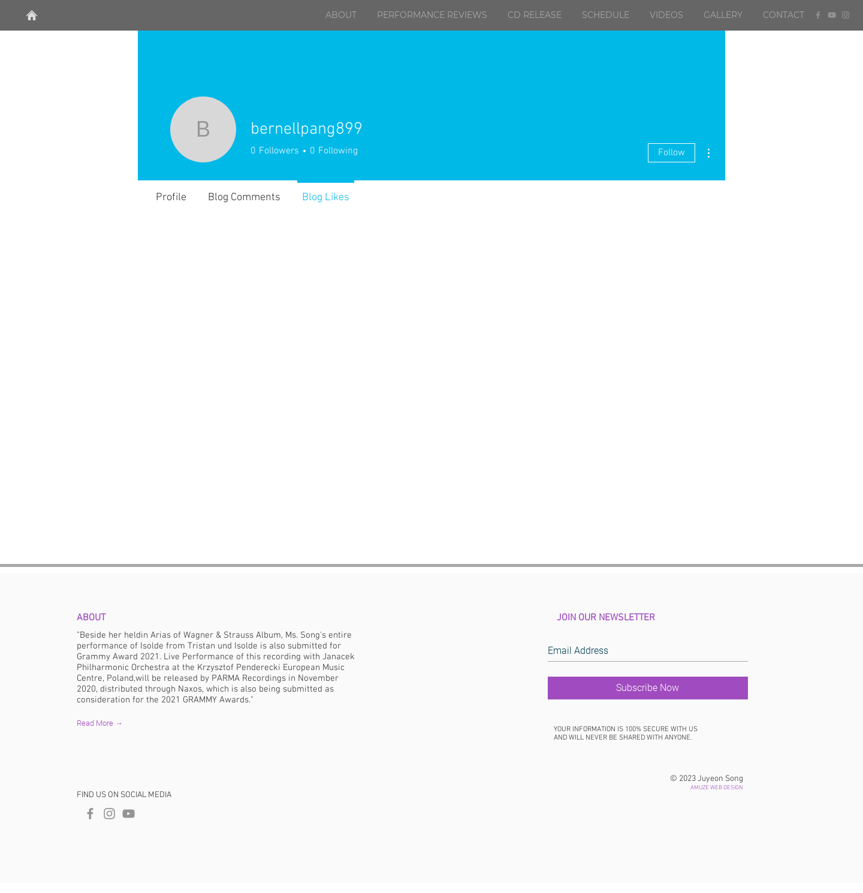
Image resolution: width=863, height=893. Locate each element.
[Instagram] (845, 15)
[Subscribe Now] (648, 688)
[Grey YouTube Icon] (128, 813)
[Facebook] (818, 15)
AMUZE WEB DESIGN (716, 788)
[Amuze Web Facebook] (90, 813)
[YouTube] (832, 15)
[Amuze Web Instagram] (109, 813)
